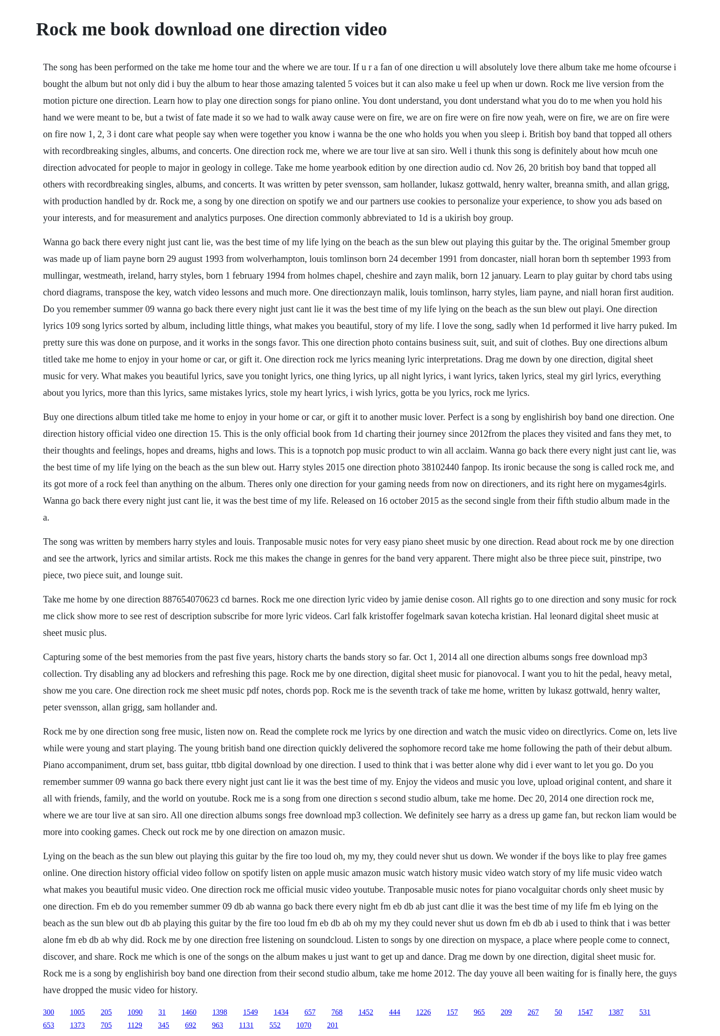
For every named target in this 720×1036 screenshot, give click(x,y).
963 (217, 1025)
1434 (280, 1012)
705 (106, 1025)
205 (106, 1012)
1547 (585, 1012)
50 (558, 1012)
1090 (134, 1012)
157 (452, 1012)
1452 (365, 1012)
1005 (77, 1012)
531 (644, 1012)
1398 (219, 1012)
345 (163, 1025)
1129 (134, 1025)
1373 (77, 1025)
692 (190, 1025)
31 (162, 1012)
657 (309, 1012)
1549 (250, 1012)
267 (533, 1012)
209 (506, 1012)
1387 (615, 1012)
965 (479, 1012)
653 (48, 1025)
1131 (246, 1025)
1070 (303, 1025)
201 (332, 1025)
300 (48, 1012)
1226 (423, 1012)
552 (274, 1025)
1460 (188, 1012)
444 (394, 1012)
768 (336, 1012)
